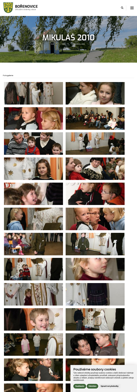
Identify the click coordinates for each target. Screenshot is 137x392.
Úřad (38, 372)
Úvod (51, 43)
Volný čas (40, 376)
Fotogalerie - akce (80, 43)
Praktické (40, 380)
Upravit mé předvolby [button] (109, 386)
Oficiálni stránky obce (28, 8)
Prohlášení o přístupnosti (112, 365)
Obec (62, 43)
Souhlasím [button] (79, 386)
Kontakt (39, 384)
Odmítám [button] (92, 386)
